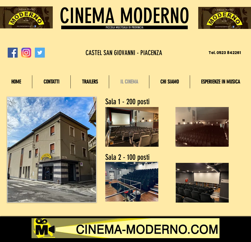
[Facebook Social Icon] (13, 53)
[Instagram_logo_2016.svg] (26, 53)
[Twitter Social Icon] (40, 53)
